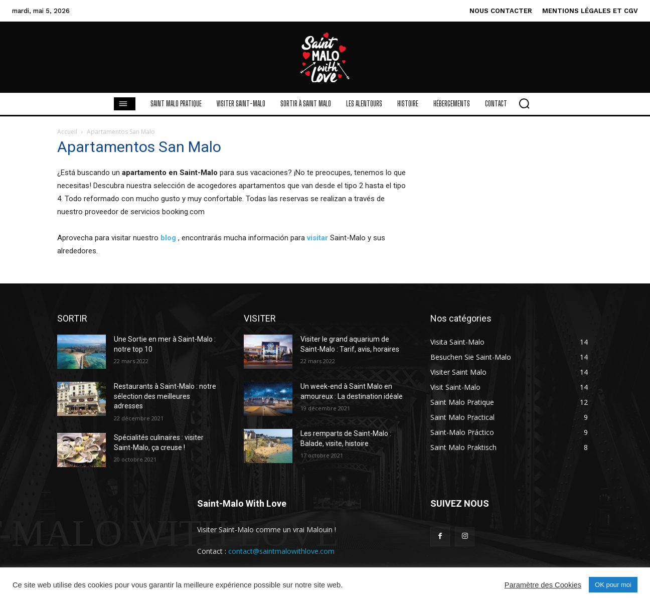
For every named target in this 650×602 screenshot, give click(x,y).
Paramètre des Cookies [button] (543, 585)
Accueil (67, 131)
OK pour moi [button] (613, 584)
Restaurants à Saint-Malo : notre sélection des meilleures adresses (165, 396)
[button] (524, 103)
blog (168, 237)
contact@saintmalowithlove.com (281, 551)
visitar (317, 237)
